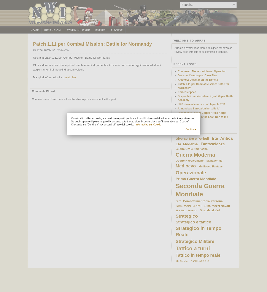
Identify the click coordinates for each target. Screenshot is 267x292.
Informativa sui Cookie (148, 124)
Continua (191, 129)
